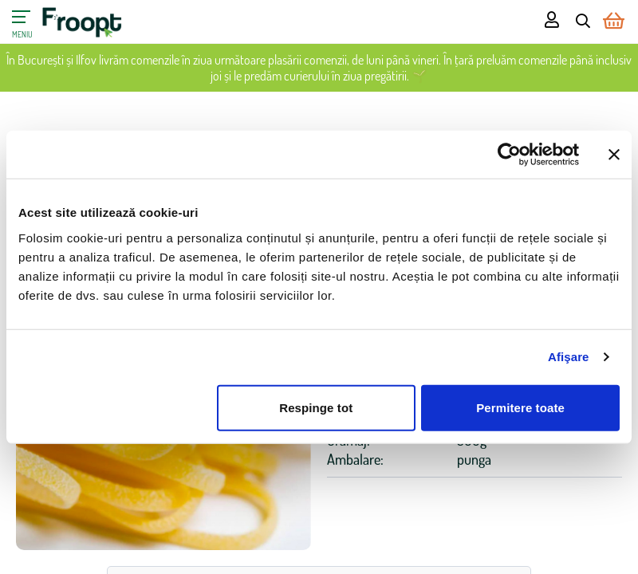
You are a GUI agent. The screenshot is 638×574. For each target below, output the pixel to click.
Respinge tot (315, 407)
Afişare (568, 357)
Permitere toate (520, 407)
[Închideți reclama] (614, 154)
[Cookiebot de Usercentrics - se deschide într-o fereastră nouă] (509, 155)
